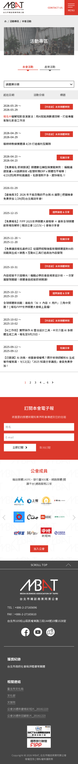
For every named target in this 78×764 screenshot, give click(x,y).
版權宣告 (30, 759)
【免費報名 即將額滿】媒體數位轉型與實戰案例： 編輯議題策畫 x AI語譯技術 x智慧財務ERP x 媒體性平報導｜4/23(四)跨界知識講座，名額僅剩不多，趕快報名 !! (37, 171)
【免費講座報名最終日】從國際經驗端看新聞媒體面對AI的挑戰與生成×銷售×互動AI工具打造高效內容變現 (38, 251)
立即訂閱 (20, 447)
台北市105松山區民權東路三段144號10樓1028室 (36, 621)
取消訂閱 (45, 447)
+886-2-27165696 (26, 607)
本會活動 (26, 21)
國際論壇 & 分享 (61, 212)
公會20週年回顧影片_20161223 (26, 715)
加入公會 (39, 549)
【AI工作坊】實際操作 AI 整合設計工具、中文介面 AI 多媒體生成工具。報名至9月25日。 (38, 332)
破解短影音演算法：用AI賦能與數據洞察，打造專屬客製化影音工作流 (38, 118)
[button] (74, 517)
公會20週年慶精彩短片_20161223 (27, 708)
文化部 (11, 695)
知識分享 (65, 157)
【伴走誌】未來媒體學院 (56, 106)
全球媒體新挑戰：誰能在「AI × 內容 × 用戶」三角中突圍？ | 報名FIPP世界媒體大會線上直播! (37, 305)
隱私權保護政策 (44, 759)
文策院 (11, 702)
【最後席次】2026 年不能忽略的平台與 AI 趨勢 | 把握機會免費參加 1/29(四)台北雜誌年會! (38, 196)
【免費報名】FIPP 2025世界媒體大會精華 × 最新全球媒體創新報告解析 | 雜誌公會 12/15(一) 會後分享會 (38, 223)
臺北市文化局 (15, 688)
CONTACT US (55, 7)
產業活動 (49, 67)
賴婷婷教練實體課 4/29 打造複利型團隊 (27, 144)
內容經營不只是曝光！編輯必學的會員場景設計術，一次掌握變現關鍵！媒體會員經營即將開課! (38, 277)
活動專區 (14, 21)
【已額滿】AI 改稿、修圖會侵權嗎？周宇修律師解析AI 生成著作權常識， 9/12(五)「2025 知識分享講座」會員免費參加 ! (38, 362)
